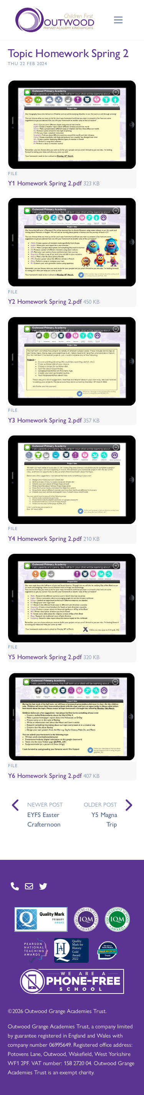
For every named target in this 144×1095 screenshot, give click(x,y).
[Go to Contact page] (15, 886)
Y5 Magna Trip (104, 819)
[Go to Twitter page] (43, 886)
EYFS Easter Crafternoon (44, 819)
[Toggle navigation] (118, 20)
